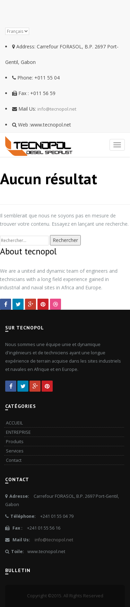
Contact (13, 460)
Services (15, 451)
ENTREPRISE (18, 432)
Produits (15, 442)
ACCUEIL (14, 423)
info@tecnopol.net (56, 109)
